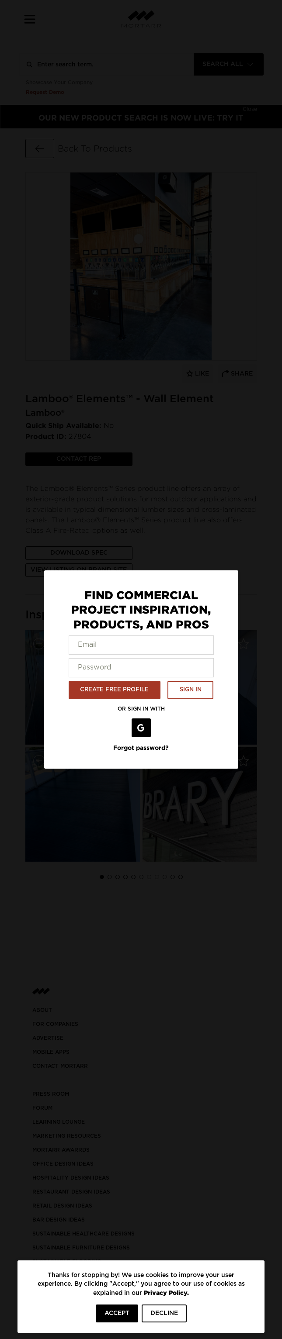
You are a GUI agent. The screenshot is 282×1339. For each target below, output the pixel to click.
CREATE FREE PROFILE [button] (114, 690)
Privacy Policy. (166, 1292)
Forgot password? (141, 747)
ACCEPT (116, 1313)
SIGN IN (191, 690)
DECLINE (164, 1313)
